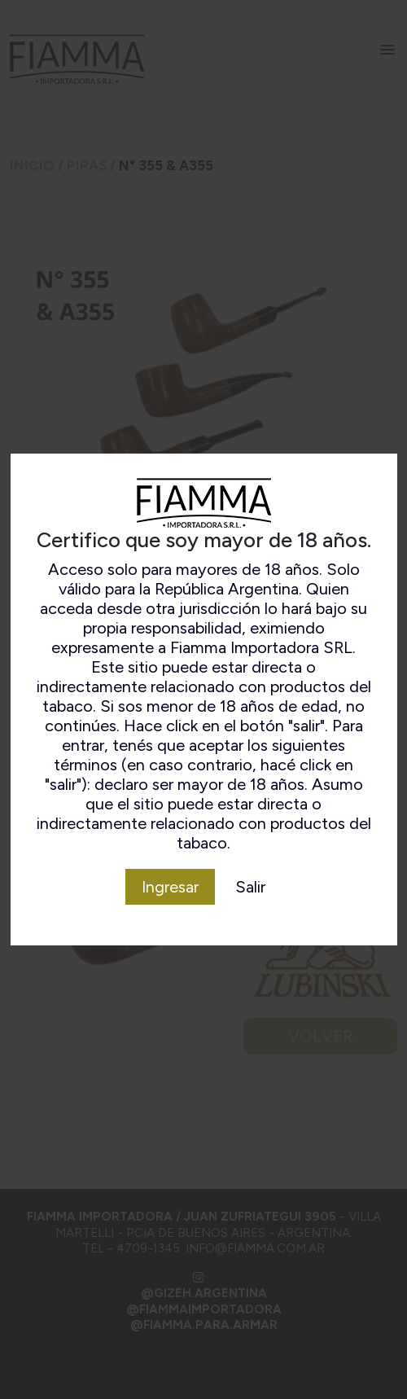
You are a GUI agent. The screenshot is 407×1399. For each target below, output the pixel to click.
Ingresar (170, 887)
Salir (250, 887)
